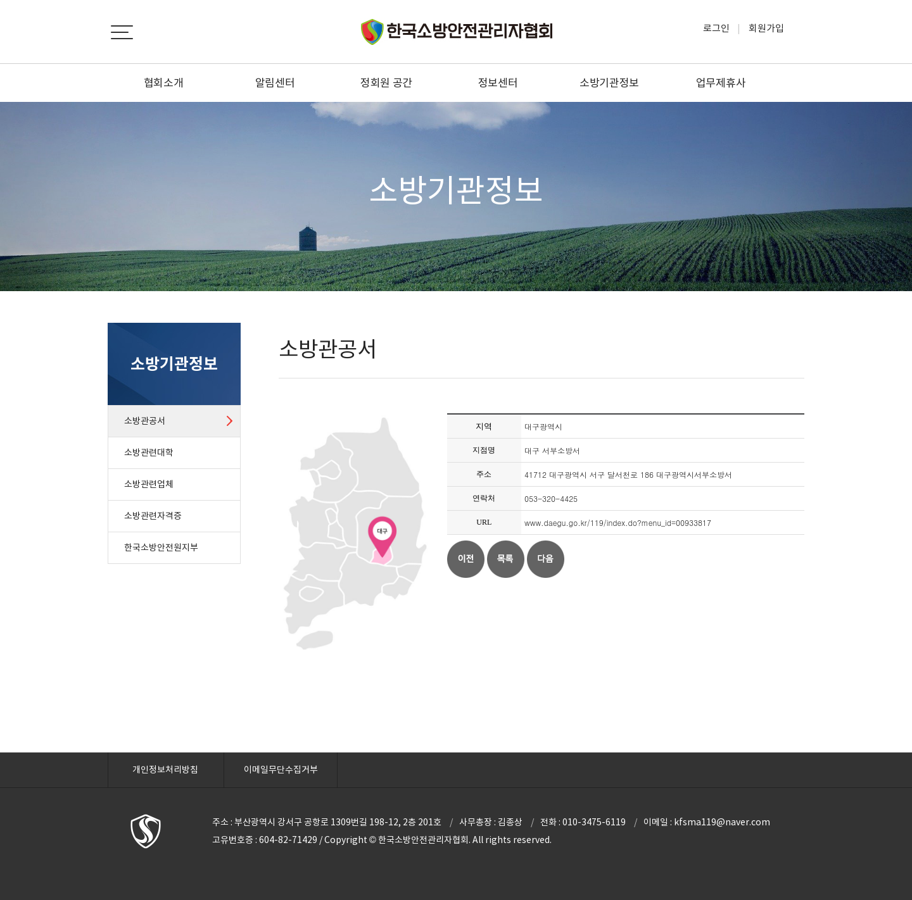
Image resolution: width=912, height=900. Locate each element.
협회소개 (164, 83)
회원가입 (766, 28)
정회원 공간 (386, 83)
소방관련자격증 (153, 516)
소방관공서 (144, 421)
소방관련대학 (149, 452)
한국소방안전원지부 (161, 547)
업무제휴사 (721, 83)
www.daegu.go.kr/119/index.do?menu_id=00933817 (617, 522)
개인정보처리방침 (165, 769)
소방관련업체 (149, 484)
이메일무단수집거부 (281, 769)
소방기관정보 (609, 83)
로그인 (716, 28)
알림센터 (275, 83)
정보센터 (498, 83)
